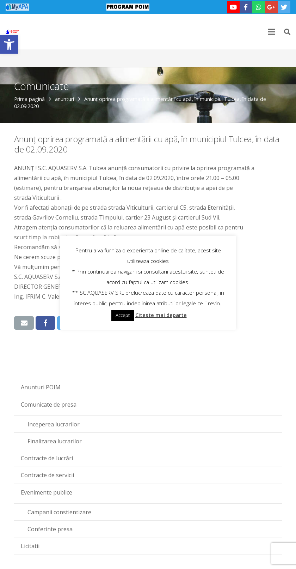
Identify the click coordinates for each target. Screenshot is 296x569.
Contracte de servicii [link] (47, 475)
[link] (9, 44)
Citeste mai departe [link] (161, 314)
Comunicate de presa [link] (48, 404)
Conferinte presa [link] (50, 529)
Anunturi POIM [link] (41, 387)
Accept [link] (123, 315)
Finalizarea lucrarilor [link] (54, 441)
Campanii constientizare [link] (59, 512)
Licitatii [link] (30, 546)
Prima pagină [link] (29, 99)
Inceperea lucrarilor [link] (53, 424)
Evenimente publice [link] (46, 492)
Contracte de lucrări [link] (47, 458)
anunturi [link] (64, 99)
